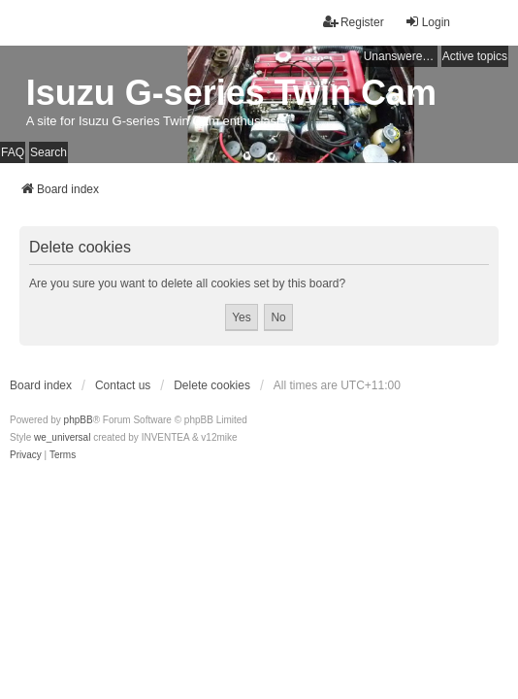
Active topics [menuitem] (474, 56)
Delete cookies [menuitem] (212, 385)
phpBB (78, 420)
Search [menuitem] (48, 152)
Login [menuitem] (427, 22)
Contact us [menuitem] (122, 385)
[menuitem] (26, 455)
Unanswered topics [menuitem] (400, 56)
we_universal (62, 437)
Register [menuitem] (353, 22)
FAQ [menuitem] (12, 152)
